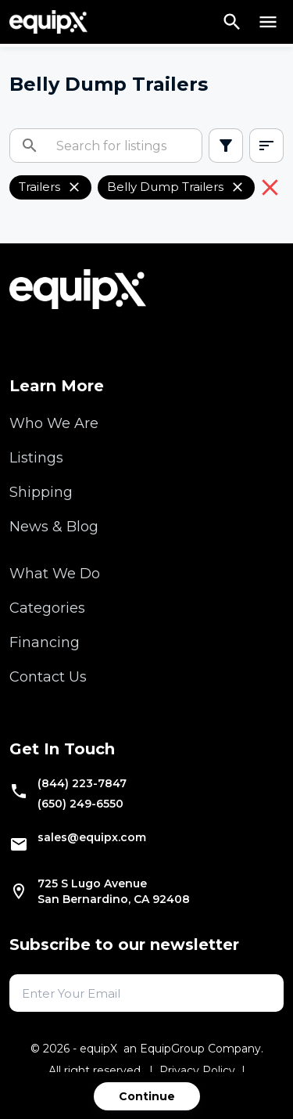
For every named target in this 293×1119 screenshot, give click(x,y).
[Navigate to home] (48, 22)
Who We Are (53, 423)
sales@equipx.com (92, 837)
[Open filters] (226, 145)
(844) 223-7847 (82, 783)
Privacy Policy (197, 1070)
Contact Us (48, 676)
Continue (147, 1096)
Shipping (41, 492)
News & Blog (53, 526)
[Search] (232, 22)
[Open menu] (268, 22)
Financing (44, 642)
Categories (47, 608)
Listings (36, 457)
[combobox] (266, 145)
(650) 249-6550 (80, 804)
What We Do (54, 573)
